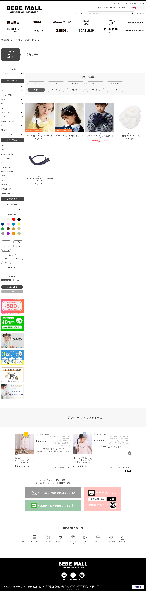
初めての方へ (140, 13)
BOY (36, 83)
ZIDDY (3, 176)
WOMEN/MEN (115, 83)
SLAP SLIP (4, 184)
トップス (3, 99)
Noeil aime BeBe (6, 158)
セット (3, 91)
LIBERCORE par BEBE (8, 171)
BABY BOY (75, 83)
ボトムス (3, 104)
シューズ (3, 108)
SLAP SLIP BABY (6, 189)
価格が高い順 (75, 90)
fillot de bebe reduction (8, 163)
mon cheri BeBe (6, 167)
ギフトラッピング (6, 134)
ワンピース (4, 86)
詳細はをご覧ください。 (79, 587)
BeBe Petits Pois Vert (7, 193)
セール (115, 90)
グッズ (3, 117)
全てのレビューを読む (60, 467)
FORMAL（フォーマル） (8, 121)
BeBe (2, 145)
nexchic (3, 180)
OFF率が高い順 (95, 90)
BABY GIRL (95, 83)
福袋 (2, 125)
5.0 (27, 466)
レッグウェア (5, 112)
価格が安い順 (56, 90)
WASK (2, 150)
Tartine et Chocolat (7, 154)
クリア (12, 291)
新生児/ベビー (5, 130)
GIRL (56, 83)
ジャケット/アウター (7, 95)
